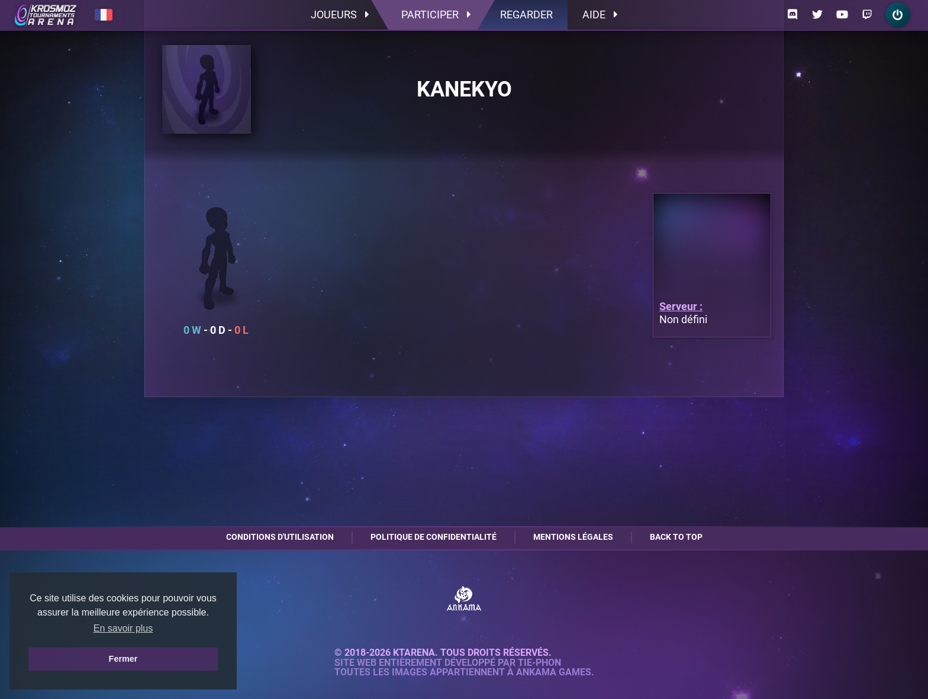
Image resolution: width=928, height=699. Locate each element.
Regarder (526, 14)
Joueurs (340, 14)
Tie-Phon (539, 663)
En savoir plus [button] (123, 628)
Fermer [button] (123, 658)
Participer (436, 14)
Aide (599, 14)
